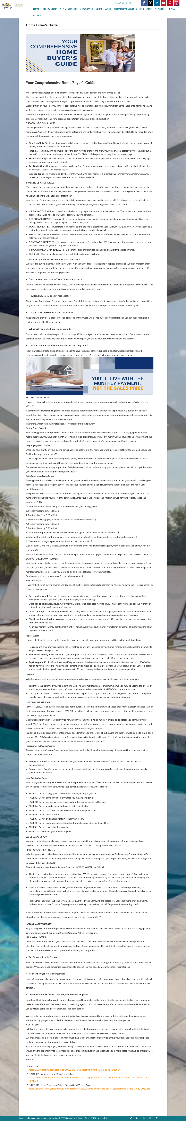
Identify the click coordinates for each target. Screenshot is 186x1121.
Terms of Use (84, 1118)
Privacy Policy (71, 1118)
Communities (86, 9)
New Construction (68, 9)
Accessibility (103, 1118)
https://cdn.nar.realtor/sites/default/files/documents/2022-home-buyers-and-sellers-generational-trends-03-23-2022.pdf (89, 1088)
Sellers (99, 9)
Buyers (108, 9)
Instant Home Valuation (125, 9)
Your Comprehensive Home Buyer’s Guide (60, 82)
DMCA (93, 1118)
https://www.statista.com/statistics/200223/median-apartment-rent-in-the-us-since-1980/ (74, 1069)
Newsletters (161, 9)
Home (36, 9)
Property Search (49, 9)
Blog (142, 9)
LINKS (172, 9)
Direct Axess (43, 1118)
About (149, 9)
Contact (37, 15)
